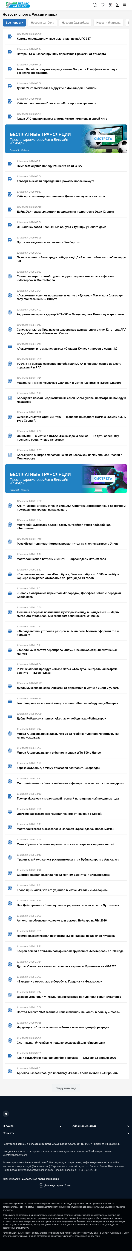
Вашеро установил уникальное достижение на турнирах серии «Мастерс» (69, 996)
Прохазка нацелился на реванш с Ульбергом (48, 242)
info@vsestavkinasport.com (37, 1169)
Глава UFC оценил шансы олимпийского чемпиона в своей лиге (62, 118)
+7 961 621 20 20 (86, 1169)
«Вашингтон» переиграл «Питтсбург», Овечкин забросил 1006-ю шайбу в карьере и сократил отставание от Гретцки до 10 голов (68, 576)
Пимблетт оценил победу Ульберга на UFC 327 (49, 166)
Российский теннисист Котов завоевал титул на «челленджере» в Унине (68, 543)
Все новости (14, 22)
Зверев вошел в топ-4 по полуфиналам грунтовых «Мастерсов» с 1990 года (70, 951)
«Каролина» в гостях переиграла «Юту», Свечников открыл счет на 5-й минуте (67, 652)
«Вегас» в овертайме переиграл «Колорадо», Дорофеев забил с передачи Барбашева (69, 595)
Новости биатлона (108, 22)
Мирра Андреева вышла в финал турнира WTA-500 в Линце (59, 752)
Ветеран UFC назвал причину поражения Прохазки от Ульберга (61, 53)
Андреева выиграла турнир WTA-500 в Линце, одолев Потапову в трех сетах (70, 314)
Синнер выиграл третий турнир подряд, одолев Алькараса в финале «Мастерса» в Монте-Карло (65, 278)
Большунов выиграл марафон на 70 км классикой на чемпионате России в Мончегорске (69, 456)
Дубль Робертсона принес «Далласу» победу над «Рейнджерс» (61, 718)
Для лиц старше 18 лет (57, 1185)
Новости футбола (42, 22)
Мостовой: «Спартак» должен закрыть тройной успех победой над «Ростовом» (64, 526)
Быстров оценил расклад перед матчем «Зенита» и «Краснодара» (63, 874)
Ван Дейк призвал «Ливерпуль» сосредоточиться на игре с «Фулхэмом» (68, 905)
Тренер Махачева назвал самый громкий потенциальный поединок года (68, 798)
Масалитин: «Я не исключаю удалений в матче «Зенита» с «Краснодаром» (69, 382)
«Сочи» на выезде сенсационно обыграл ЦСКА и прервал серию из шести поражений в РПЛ (69, 365)
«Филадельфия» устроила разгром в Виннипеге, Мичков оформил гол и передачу (68, 633)
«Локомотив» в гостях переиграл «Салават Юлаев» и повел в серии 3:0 (67, 348)
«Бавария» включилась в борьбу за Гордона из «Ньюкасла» (59, 981)
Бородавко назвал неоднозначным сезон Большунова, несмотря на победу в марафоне (71, 400)
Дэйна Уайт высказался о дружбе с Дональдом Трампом (56, 88)
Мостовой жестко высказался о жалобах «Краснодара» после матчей (65, 828)
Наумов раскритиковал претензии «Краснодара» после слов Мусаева (66, 935)
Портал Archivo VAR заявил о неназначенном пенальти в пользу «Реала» (68, 1012)
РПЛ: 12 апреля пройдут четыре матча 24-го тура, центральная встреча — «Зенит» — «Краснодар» (69, 671)
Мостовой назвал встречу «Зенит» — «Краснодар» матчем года (61, 559)
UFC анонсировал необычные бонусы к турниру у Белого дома (61, 227)
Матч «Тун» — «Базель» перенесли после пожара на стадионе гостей (65, 844)
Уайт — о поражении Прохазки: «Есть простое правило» (56, 103)
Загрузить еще (66, 1088)
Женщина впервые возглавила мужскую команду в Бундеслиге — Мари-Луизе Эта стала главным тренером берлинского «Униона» (68, 614)
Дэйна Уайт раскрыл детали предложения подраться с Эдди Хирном (65, 211)
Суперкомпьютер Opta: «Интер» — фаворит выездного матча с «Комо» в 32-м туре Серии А (72, 418)
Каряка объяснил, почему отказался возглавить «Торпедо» (58, 767)
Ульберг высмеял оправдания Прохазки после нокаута (55, 181)
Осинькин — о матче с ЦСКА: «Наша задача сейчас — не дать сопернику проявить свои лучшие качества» (68, 437)
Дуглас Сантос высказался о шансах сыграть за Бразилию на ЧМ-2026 (66, 966)
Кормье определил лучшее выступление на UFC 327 (54, 38)
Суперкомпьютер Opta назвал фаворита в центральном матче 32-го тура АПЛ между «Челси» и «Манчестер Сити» (71, 331)
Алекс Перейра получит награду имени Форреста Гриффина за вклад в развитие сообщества (67, 71)
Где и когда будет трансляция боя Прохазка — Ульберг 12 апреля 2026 (66, 1057)
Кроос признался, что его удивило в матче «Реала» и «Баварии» (62, 890)
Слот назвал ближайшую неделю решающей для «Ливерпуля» (61, 1042)
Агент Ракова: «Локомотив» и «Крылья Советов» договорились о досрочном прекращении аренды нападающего (71, 507)
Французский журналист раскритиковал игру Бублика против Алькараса (68, 859)
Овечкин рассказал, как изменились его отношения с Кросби (59, 813)
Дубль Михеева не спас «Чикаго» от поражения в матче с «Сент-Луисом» (68, 687)
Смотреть (103, 138)
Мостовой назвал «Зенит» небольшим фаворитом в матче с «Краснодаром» (70, 783)
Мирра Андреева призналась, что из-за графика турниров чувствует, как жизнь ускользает (68, 735)
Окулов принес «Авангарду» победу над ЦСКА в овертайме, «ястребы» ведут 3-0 (71, 259)
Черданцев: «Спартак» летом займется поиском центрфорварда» (63, 1027)
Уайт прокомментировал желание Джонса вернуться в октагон (61, 196)
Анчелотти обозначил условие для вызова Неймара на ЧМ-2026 (62, 920)
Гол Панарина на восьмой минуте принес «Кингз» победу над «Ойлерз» (67, 703)
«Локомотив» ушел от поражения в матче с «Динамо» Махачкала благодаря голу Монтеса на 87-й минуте (70, 297)
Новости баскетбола (75, 22)
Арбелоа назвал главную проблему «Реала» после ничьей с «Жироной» (67, 1073)
